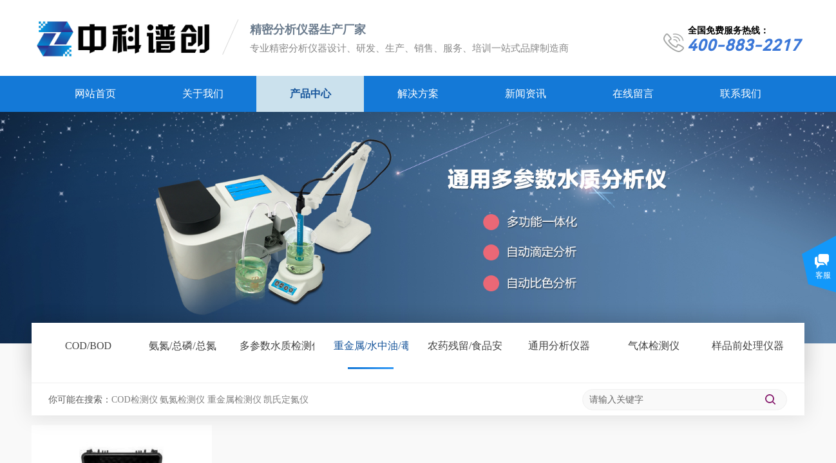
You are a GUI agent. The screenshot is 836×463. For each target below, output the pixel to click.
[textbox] (669, 400)
